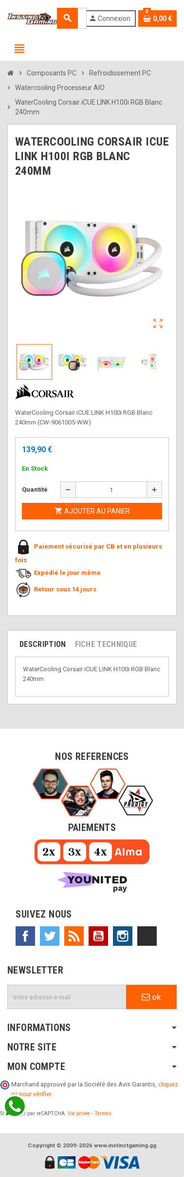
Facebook (25, 936)
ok (151, 997)
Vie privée (79, 1113)
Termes (102, 1113)
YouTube (98, 936)
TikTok (147, 936)
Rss (74, 936)
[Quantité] (111, 489)
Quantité (35, 489)
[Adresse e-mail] (67, 997)
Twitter (49, 936)
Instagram (122, 936)
